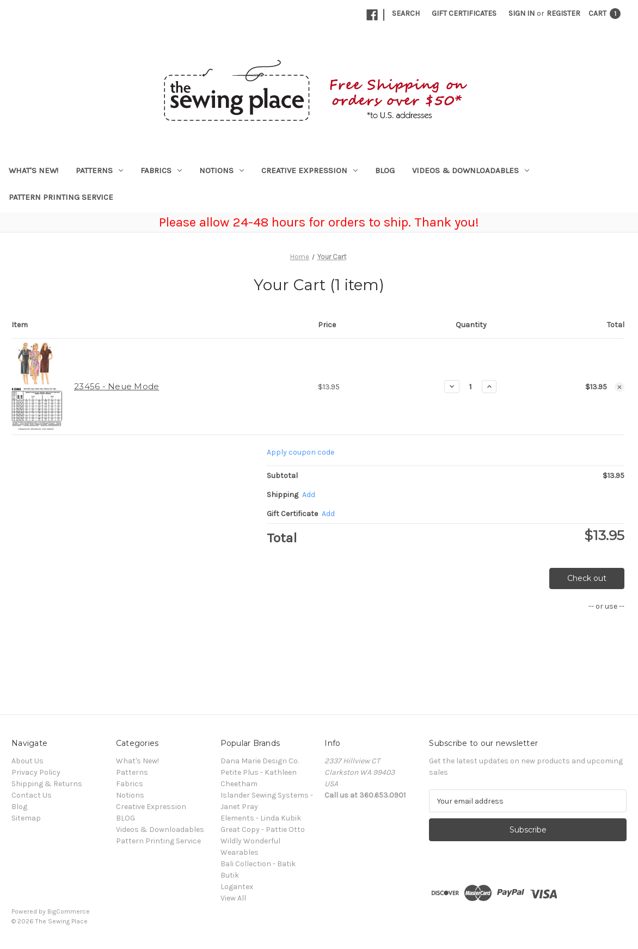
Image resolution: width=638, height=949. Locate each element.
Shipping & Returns (46, 783)
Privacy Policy (35, 772)
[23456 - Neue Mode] (470, 386)
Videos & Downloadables (470, 170)
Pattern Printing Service (61, 197)
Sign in (521, 13)
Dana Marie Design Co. (259, 761)
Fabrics (161, 170)
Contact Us (31, 795)
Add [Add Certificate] (328, 513)
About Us (27, 761)
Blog (19, 806)
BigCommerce (68, 911)
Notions (221, 170)
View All (233, 898)
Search (406, 13)
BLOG (385, 170)
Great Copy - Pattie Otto (262, 829)
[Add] (308, 494)
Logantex (236, 886)
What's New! (33, 170)
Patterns (99, 170)
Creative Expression (309, 170)
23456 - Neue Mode (116, 386)
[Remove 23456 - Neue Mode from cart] (619, 387)
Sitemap (26, 818)
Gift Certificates (464, 13)
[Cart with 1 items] (604, 13)
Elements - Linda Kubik (260, 818)
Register (563, 13)
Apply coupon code (300, 452)
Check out (586, 578)
